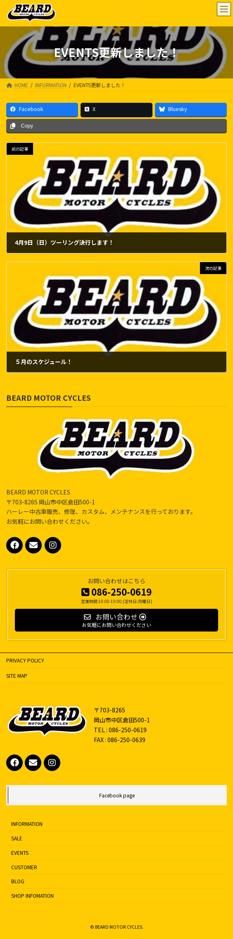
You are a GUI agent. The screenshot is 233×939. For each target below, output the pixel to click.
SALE (16, 838)
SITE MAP (16, 675)
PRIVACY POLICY (25, 660)
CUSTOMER (24, 866)
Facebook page (117, 795)
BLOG (17, 881)
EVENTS (20, 852)
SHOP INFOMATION (32, 895)
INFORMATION (27, 823)
